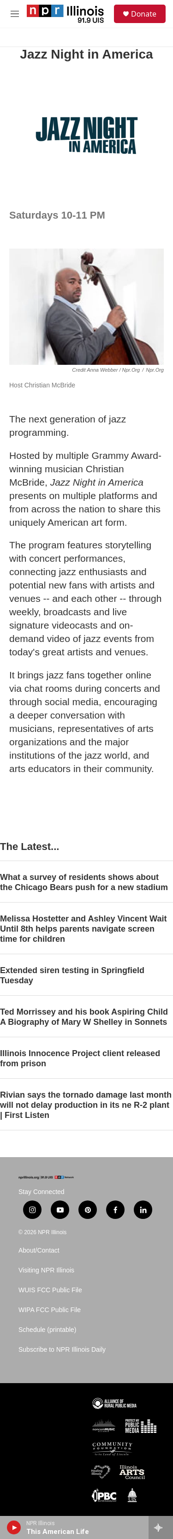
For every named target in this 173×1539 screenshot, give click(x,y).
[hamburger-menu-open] (14, 14)
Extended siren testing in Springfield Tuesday (72, 975)
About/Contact (39, 1250)
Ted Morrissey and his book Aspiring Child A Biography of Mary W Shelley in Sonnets (84, 1017)
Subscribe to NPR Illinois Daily (62, 1349)
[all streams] (161, 1527)
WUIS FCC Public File (50, 1290)
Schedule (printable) (47, 1329)
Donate (143, 14)
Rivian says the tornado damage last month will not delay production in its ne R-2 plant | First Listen (86, 1105)
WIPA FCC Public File (49, 1310)
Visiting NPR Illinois (46, 1270)
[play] (14, 1527)
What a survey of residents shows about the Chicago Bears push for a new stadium (84, 882)
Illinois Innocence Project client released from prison (80, 1058)
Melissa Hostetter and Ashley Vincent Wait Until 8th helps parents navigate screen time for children (83, 929)
